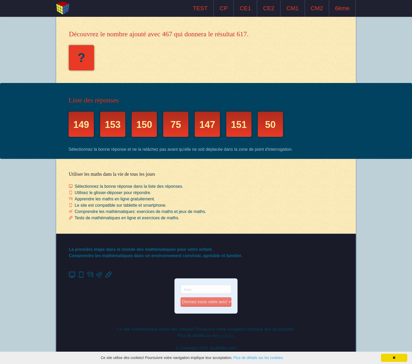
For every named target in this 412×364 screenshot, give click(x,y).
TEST (200, 8)
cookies (226, 335)
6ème (342, 8)
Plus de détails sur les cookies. (258, 358)
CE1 (245, 8)
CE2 (268, 8)
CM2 (317, 8)
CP (224, 8)
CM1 (292, 8)
